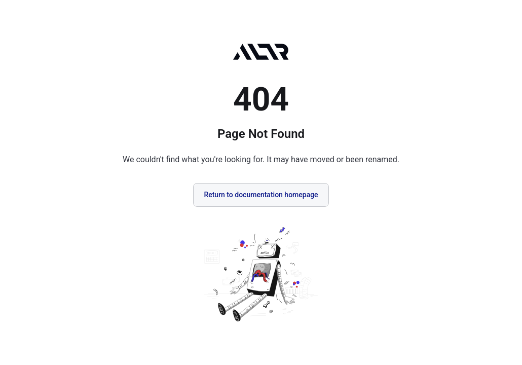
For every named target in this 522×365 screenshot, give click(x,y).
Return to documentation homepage (261, 195)
